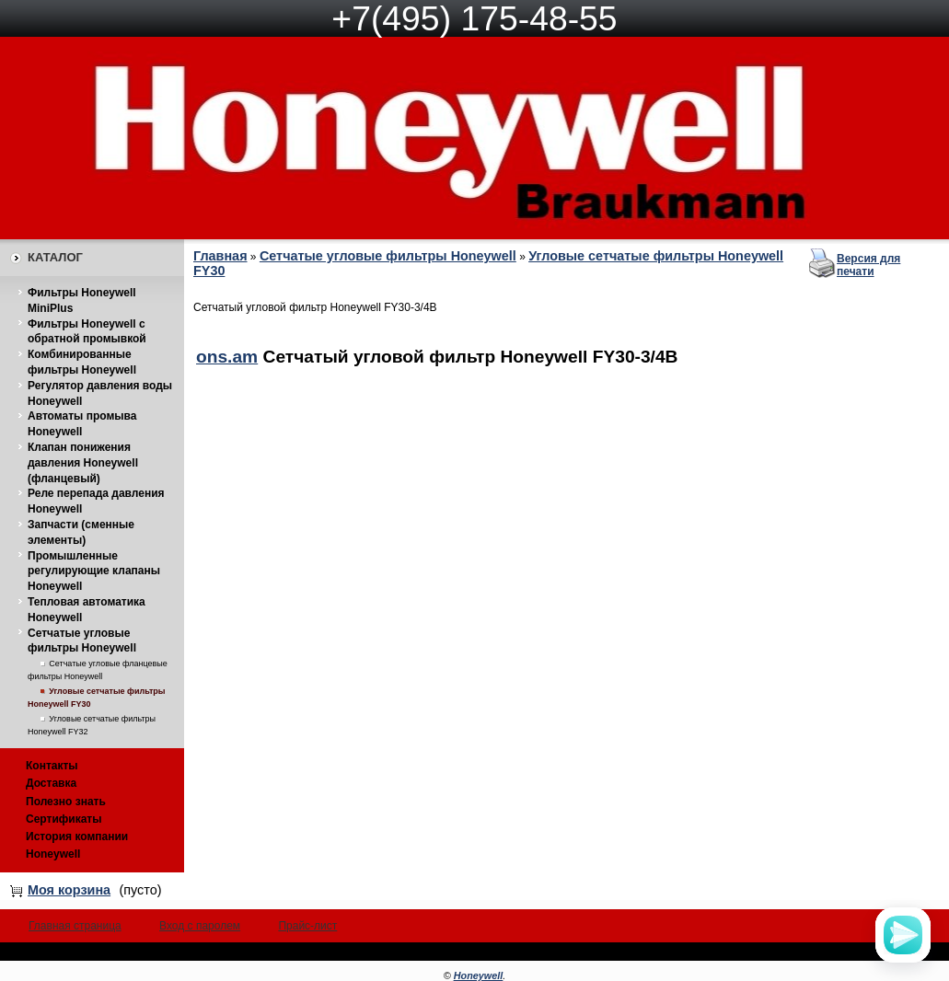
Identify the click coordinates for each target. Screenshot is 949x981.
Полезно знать (66, 801)
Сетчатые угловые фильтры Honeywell (388, 255)
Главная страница (75, 925)
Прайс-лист (307, 925)
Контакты (52, 765)
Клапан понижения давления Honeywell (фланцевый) (83, 463)
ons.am (227, 356)
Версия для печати (868, 265)
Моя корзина (69, 890)
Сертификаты (63, 819)
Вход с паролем (199, 925)
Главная (220, 255)
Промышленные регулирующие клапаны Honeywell (94, 571)
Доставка (51, 783)
